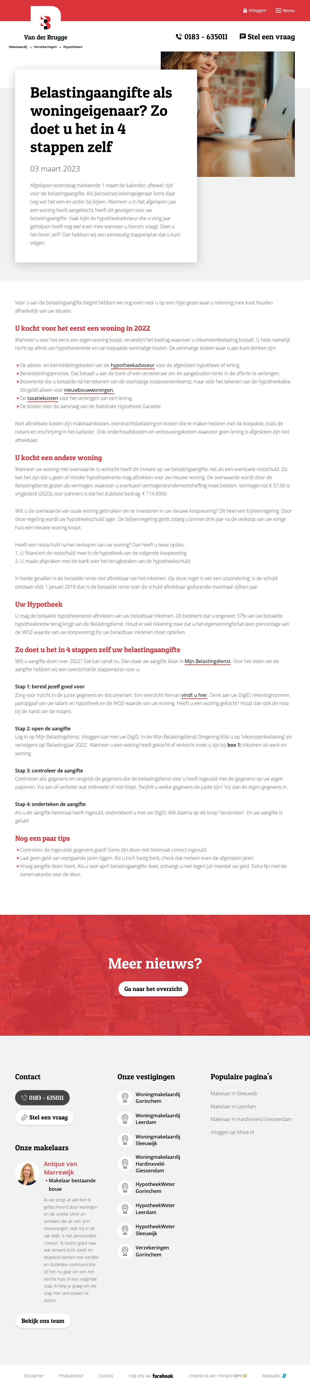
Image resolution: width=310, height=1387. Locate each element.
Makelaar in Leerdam (233, 1106)
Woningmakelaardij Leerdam (158, 1119)
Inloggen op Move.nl (232, 1132)
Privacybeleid (71, 1376)
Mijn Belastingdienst (208, 661)
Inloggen (257, 10)
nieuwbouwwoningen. (89, 390)
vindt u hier (194, 695)
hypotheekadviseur (133, 365)
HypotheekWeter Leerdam (155, 1208)
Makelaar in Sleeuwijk (234, 1093)
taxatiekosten (42, 398)
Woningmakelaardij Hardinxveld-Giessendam (158, 1164)
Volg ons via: (151, 1376)
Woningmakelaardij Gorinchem (158, 1097)
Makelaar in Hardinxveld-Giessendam (251, 1119)
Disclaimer (34, 1376)
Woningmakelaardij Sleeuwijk (158, 1140)
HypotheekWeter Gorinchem (155, 1187)
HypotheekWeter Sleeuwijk (155, 1229)
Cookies (105, 1376)
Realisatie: (274, 1376)
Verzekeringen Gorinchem (152, 1251)
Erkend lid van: (218, 1376)
